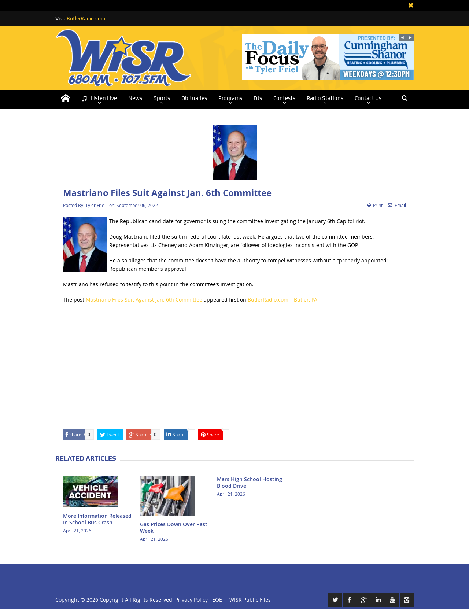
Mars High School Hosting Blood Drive (249, 482)
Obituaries (194, 98)
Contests (284, 98)
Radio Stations (325, 98)
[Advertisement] (234, 362)
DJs (258, 98)
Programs (230, 98)
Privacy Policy (191, 599)
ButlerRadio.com (86, 18)
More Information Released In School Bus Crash (97, 519)
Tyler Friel (95, 205)
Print (375, 205)
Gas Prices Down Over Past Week (173, 527)
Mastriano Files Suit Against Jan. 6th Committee (144, 299)
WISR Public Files (250, 599)
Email (397, 205)
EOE (215, 599)
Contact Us (368, 98)
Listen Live (99, 98)
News (135, 98)
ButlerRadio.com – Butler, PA (282, 299)
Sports (162, 98)
